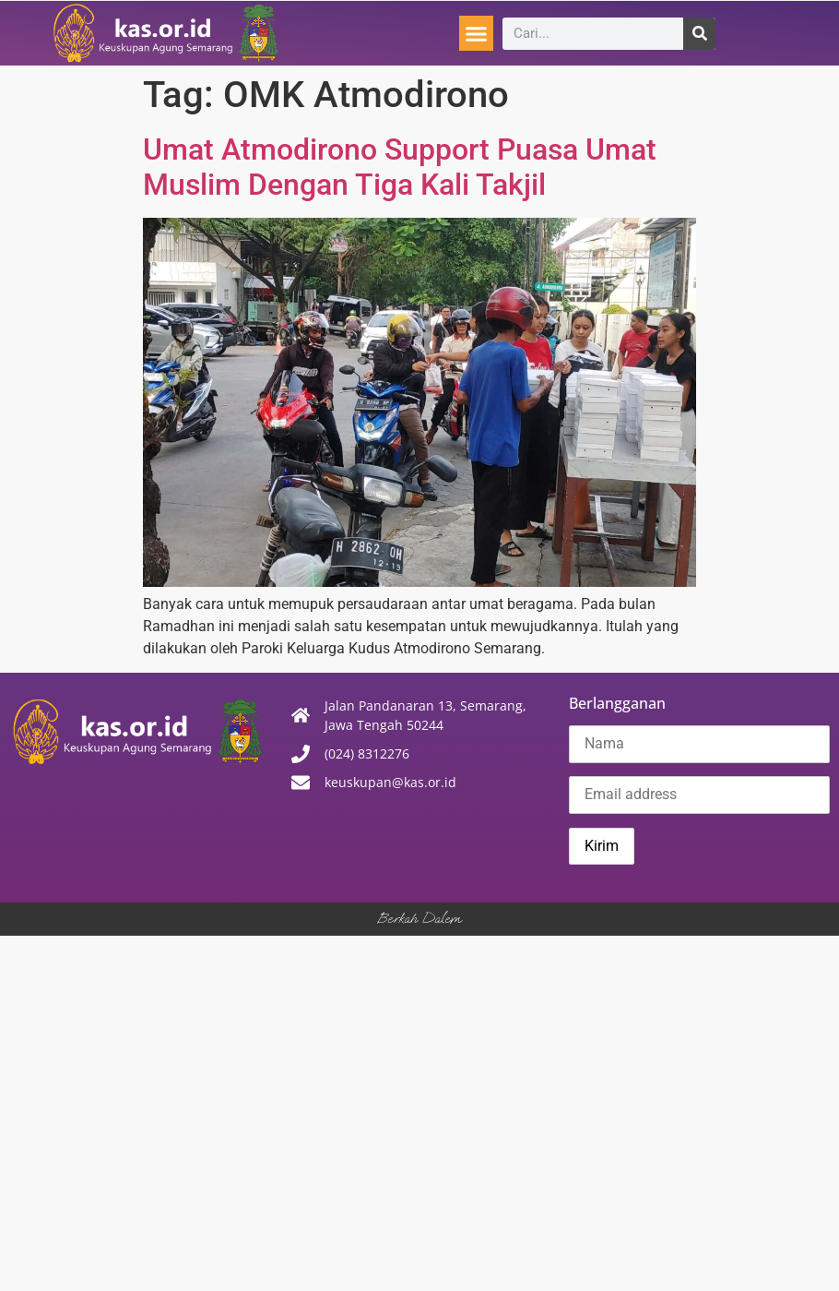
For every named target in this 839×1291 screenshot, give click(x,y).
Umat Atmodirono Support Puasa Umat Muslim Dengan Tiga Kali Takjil (399, 167)
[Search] (699, 34)
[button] (476, 33)
